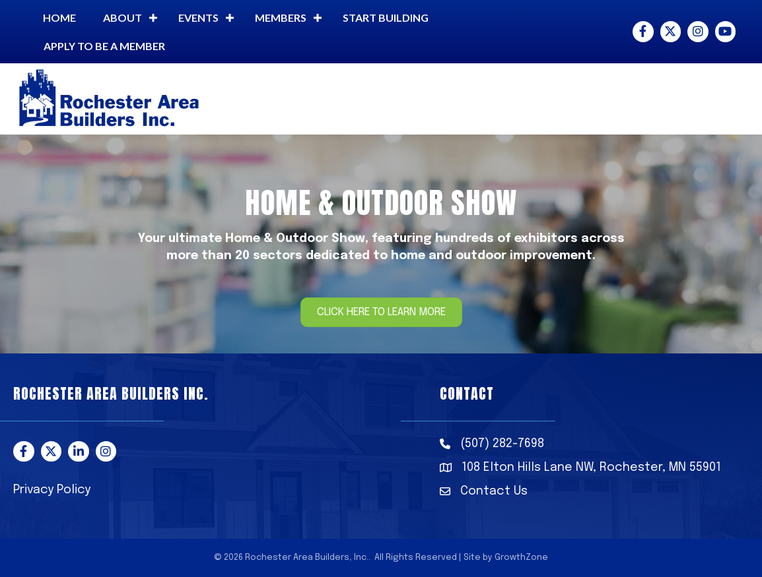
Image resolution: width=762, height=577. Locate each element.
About (122, 17)
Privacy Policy (51, 490)
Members (280, 17)
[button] (381, 312)
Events (198, 17)
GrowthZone (521, 557)
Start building (386, 17)
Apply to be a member (104, 46)
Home (59, 17)
